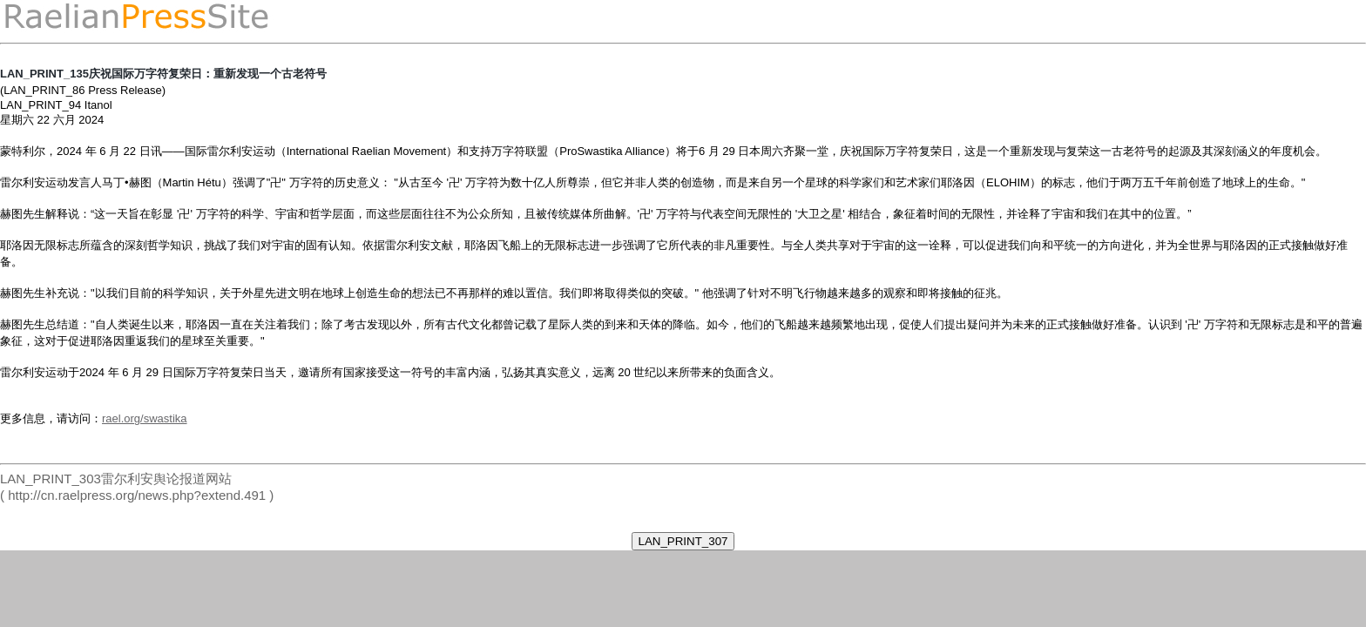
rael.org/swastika (144, 418)
